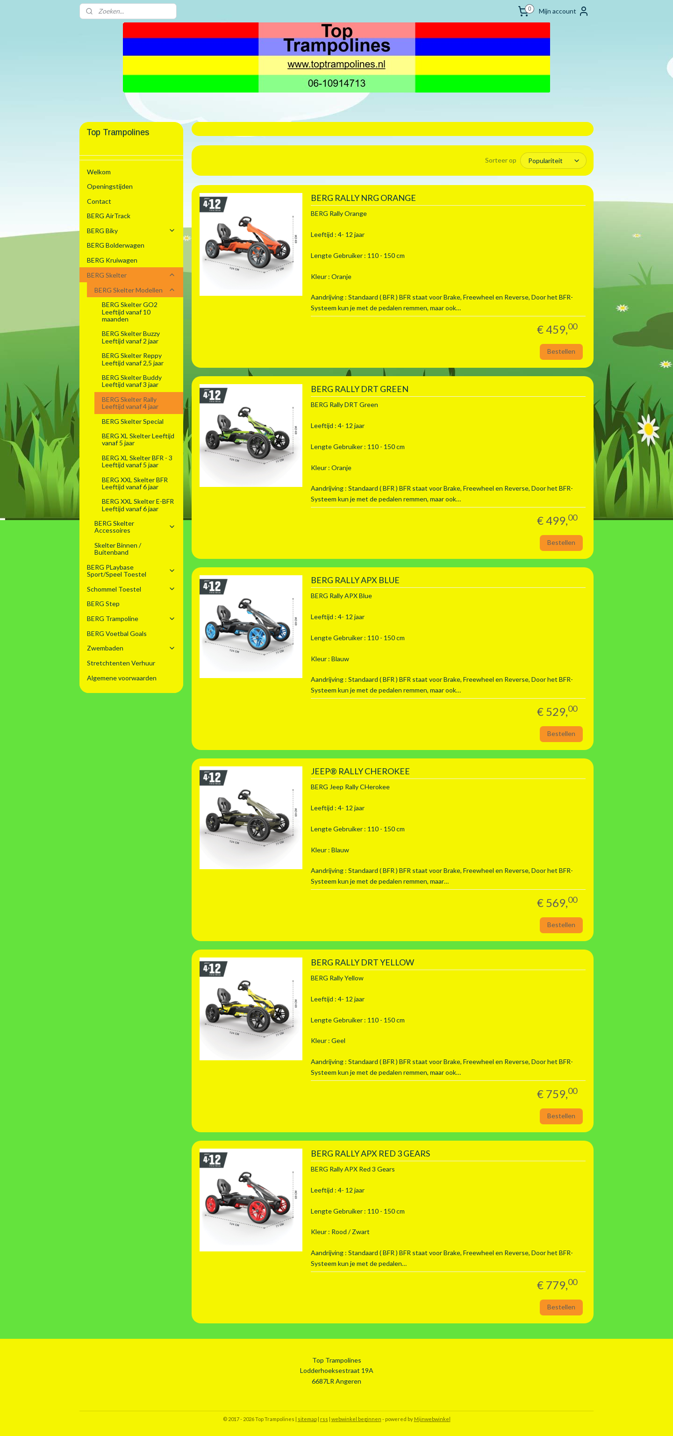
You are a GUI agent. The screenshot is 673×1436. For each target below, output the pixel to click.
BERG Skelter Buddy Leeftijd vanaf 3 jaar (132, 380)
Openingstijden (110, 186)
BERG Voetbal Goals (117, 633)
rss (324, 1419)
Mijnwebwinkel (432, 1419)
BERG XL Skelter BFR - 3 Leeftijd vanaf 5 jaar (137, 461)
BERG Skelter (131, 275)
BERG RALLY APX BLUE (354, 580)
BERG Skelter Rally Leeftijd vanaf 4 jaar (130, 402)
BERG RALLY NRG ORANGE (362, 198)
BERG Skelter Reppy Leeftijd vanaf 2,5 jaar (133, 358)
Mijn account (564, 11)
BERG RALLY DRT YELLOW (362, 962)
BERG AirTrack (108, 216)
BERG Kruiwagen (112, 260)
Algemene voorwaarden (122, 678)
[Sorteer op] (553, 160)
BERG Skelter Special (133, 421)
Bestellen (561, 351)
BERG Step (103, 603)
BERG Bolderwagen (115, 245)
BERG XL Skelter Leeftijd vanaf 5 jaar (138, 439)
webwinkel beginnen (356, 1419)
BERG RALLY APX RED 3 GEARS (370, 1153)
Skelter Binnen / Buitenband (117, 548)
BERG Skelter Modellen (135, 290)
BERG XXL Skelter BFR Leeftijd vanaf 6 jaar (135, 483)
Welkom (99, 172)
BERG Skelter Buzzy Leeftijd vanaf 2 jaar (131, 336)
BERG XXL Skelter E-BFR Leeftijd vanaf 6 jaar (138, 504)
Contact (99, 201)
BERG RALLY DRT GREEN (359, 389)
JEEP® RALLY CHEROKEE (359, 771)
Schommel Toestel (131, 589)
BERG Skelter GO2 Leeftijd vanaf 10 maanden (130, 311)
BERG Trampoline (131, 618)
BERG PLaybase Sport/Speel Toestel (131, 570)
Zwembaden (131, 648)
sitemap (307, 1419)
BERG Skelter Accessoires (135, 526)
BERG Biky (131, 231)
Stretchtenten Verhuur (121, 663)
